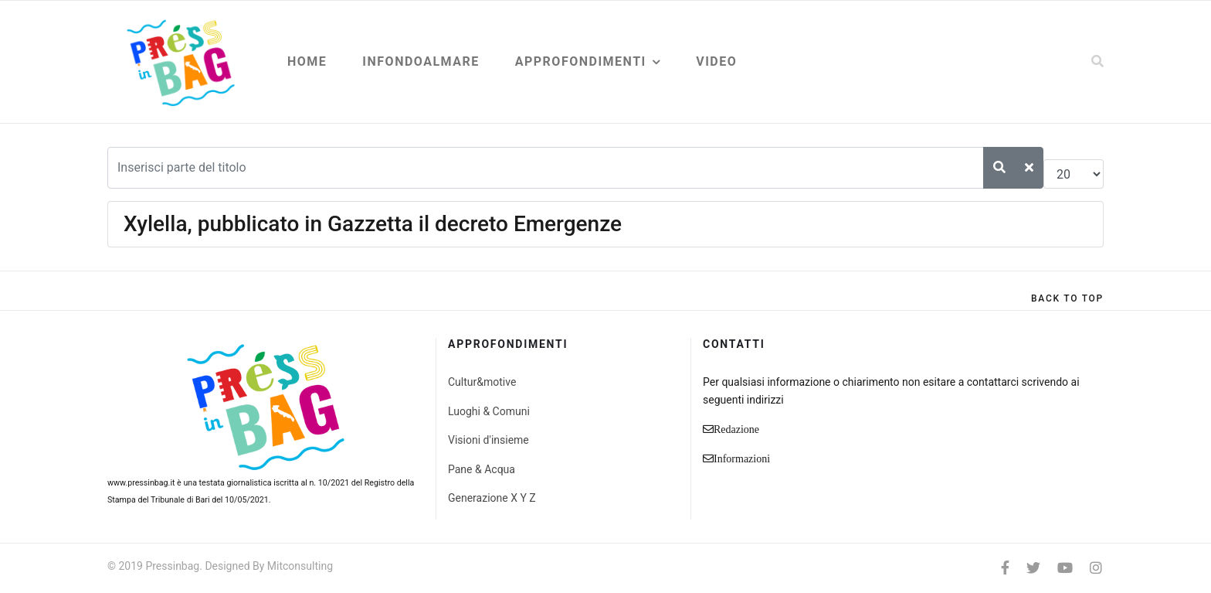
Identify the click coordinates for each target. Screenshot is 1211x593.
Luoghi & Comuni (489, 411)
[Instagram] (1096, 568)
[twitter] (1033, 568)
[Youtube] (1065, 568)
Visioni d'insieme (488, 440)
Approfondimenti (580, 61)
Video (716, 61)
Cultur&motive (482, 382)
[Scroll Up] (1067, 298)
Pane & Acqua (481, 469)
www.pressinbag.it (141, 483)
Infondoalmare (420, 61)
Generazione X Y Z (492, 498)
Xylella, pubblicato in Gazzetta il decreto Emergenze (373, 224)
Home (307, 61)
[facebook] (1005, 568)
